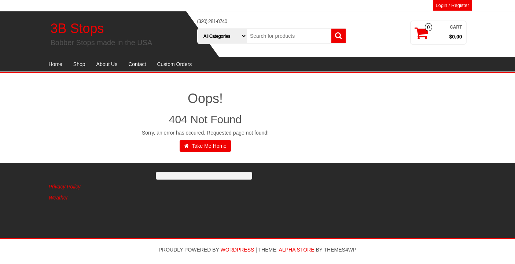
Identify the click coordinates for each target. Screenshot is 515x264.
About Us (107, 64)
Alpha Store (296, 250)
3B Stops (77, 28)
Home (55, 64)
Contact (137, 64)
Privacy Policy (65, 187)
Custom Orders (174, 64)
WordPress (237, 250)
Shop (79, 64)
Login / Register (452, 5)
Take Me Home (205, 146)
